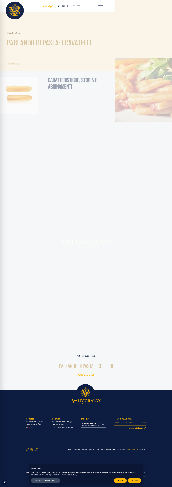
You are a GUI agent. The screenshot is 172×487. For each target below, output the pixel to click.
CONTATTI (143, 449)
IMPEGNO (84, 449)
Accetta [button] (135, 480)
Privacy (139, 428)
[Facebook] (68, 6)
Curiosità (13, 34)
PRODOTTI (91, 449)
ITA (74, 6)
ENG (78, 6)
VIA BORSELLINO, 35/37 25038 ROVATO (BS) (34, 423)
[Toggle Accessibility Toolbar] (5, 482)
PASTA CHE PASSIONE (119, 449)
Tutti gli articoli (86, 375)
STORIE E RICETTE (133, 449)
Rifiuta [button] (120, 480)
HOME (69, 449)
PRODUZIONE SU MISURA (103, 449)
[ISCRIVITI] (144, 422)
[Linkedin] (59, 6)
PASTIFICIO (76, 449)
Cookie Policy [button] (72, 475)
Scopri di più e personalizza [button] (45, 480)
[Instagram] (64, 6)
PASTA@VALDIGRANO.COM (63, 428)
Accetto (136, 428)
